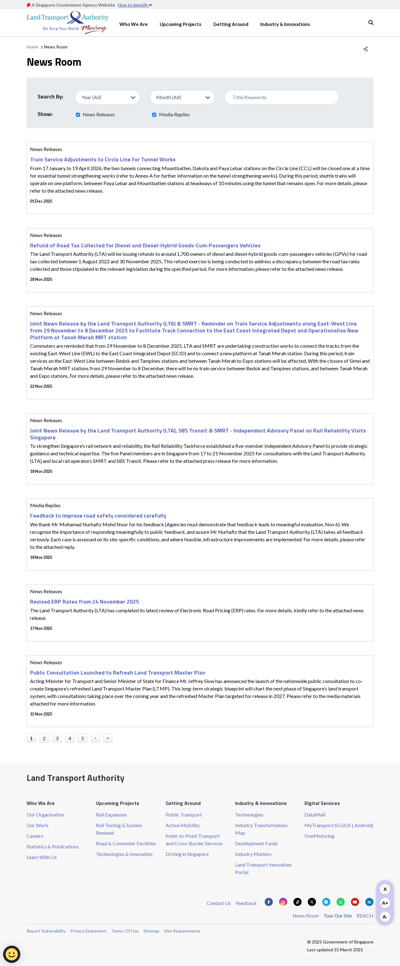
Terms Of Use (125, 930)
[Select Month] (182, 97)
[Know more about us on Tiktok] (297, 902)
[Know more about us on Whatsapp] (341, 902)
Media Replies (174, 114)
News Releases (99, 114)
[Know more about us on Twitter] (312, 902)
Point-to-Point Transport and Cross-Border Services (194, 839)
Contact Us (219, 903)
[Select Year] (107, 97)
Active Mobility (183, 825)
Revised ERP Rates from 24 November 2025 (84, 601)
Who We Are (133, 24)
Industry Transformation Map (261, 829)
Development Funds (256, 843)
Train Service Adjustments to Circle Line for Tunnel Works (103, 159)
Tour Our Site (337, 915)
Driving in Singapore (187, 854)
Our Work (37, 825)
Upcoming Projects (180, 24)
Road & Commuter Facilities (126, 843)
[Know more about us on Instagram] (283, 902)
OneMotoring (319, 836)
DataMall (314, 814)
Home (32, 46)
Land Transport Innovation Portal (263, 868)
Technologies (249, 814)
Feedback (246, 903)
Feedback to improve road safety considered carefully (98, 515)
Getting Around (230, 24)
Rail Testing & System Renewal (119, 829)
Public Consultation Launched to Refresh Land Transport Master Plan (117, 672)
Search (370, 22)
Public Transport (184, 814)
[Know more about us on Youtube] (355, 902)
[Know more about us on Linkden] (369, 902)
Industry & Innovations (285, 24)
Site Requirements (182, 930)
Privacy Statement (88, 930)
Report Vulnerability (46, 930)
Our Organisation (45, 814)
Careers (35, 836)
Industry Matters (253, 854)
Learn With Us (42, 857)
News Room (305, 915)
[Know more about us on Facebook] (269, 902)
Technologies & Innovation (124, 854)
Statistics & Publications (53, 846)
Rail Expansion (111, 814)
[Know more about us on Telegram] (326, 902)
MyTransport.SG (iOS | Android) (338, 825)
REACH (365, 915)
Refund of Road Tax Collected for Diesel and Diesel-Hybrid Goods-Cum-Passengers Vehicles (145, 245)
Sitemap (151, 930)
